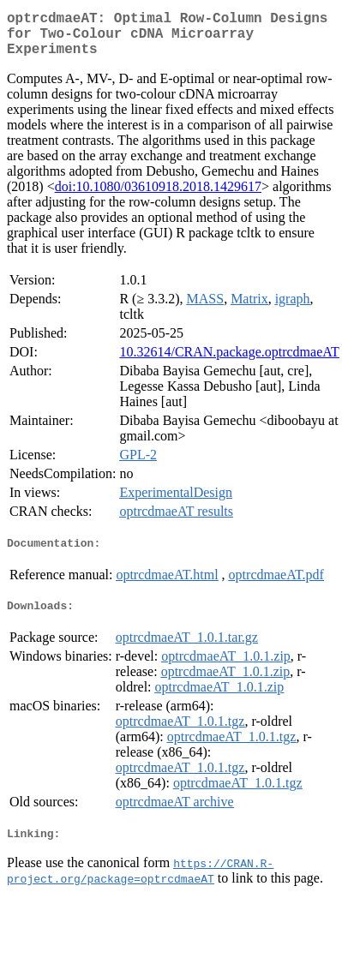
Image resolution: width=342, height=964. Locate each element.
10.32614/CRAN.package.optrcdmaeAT (229, 362)
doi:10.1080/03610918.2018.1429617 (158, 196)
